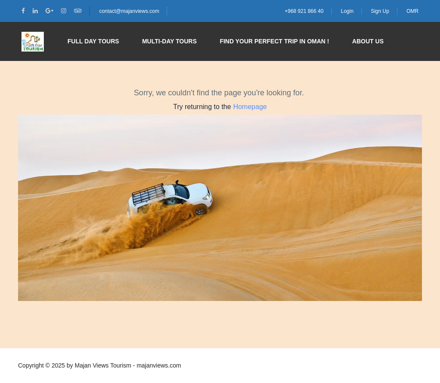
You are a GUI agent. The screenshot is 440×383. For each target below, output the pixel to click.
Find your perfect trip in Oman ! (274, 41)
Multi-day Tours (169, 41)
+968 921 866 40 (303, 11)
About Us (368, 41)
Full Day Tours (93, 41)
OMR (412, 11)
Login (347, 11)
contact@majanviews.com (129, 11)
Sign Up (380, 11)
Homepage (250, 106)
